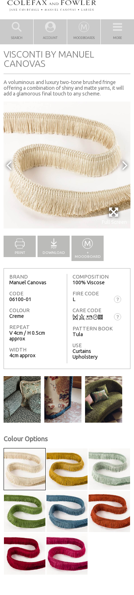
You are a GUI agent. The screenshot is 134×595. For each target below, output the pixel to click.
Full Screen (114, 216)
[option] (67, 165)
